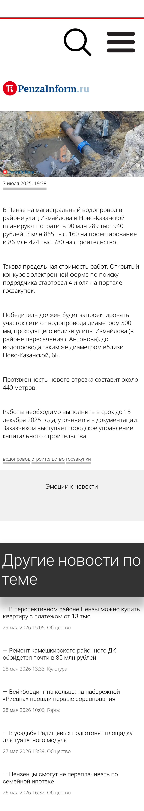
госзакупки (78, 459)
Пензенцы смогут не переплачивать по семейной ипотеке (60, 778)
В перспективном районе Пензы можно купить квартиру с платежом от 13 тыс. (71, 613)
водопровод (16, 459)
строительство (48, 459)
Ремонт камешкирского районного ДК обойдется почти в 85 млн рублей (59, 654)
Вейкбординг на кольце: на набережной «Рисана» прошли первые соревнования (61, 695)
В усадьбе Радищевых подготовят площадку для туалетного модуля (68, 736)
